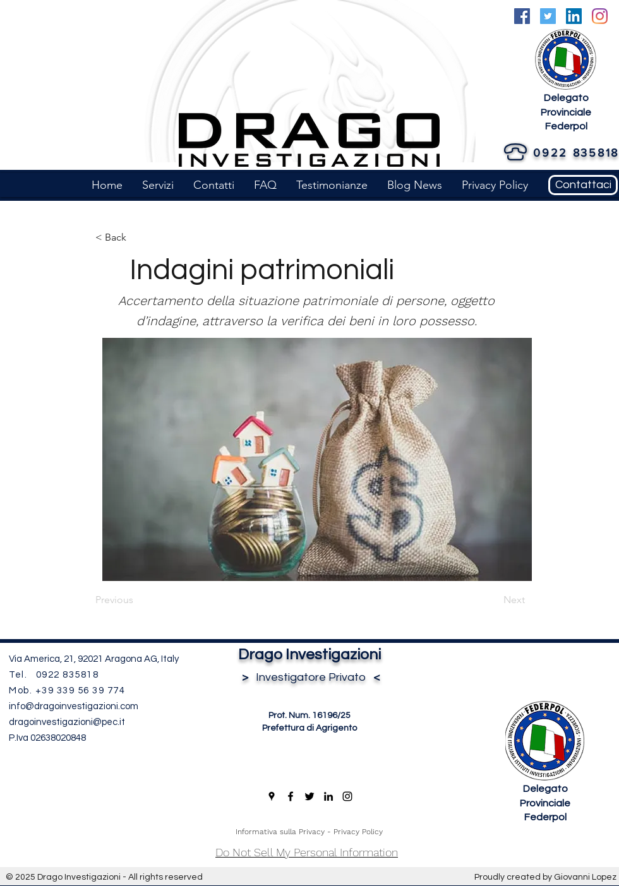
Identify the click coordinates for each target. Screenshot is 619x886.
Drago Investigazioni (309, 654)
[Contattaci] (583, 185)
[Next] (493, 600)
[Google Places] (271, 796)
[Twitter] (548, 16)
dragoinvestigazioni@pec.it (67, 722)
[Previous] (137, 600)
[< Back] (137, 237)
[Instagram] (600, 16)
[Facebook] (522, 16)
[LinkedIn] (574, 16)
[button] (157, 185)
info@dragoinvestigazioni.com (73, 706)
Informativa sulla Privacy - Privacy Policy (309, 831)
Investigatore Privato (309, 677)
